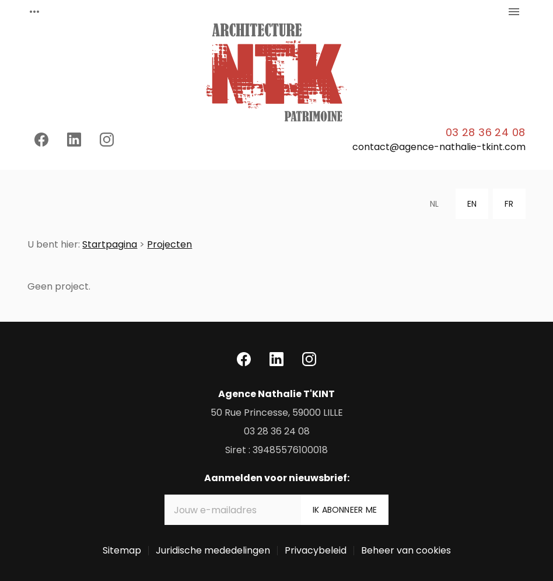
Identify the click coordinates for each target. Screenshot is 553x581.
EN (472, 204)
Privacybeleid (315, 550)
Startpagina (109, 244)
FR (509, 204)
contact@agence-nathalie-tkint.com (439, 147)
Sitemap (122, 550)
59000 (277, 412)
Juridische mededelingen (213, 550)
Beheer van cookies (406, 550)
